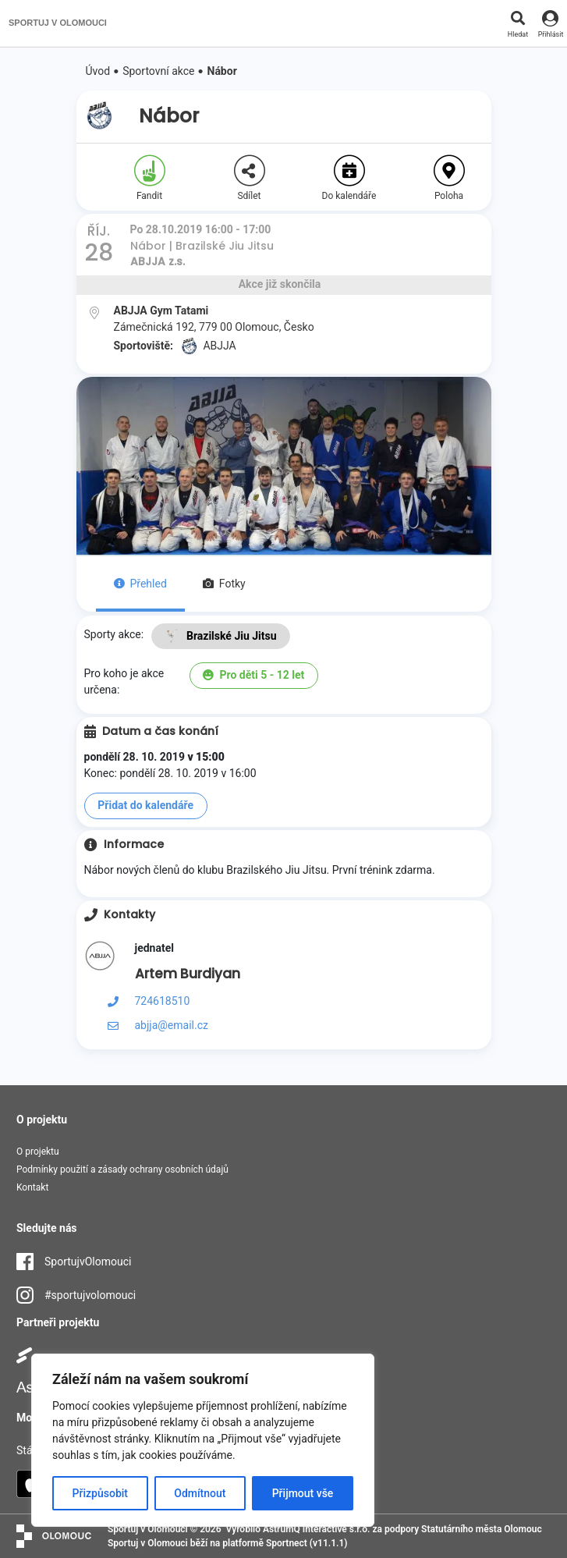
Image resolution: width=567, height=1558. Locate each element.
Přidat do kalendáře (145, 805)
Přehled (140, 583)
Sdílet (249, 178)
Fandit (149, 178)
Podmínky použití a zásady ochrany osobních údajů (122, 1169)
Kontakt (32, 1187)
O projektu (37, 1151)
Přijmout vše (303, 1493)
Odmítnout (199, 1493)
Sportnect (286, 1543)
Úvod (98, 71)
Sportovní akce (158, 71)
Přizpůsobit (100, 1493)
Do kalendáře (349, 178)
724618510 (162, 1001)
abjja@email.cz (171, 1025)
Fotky (224, 583)
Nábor (222, 71)
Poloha (449, 178)
